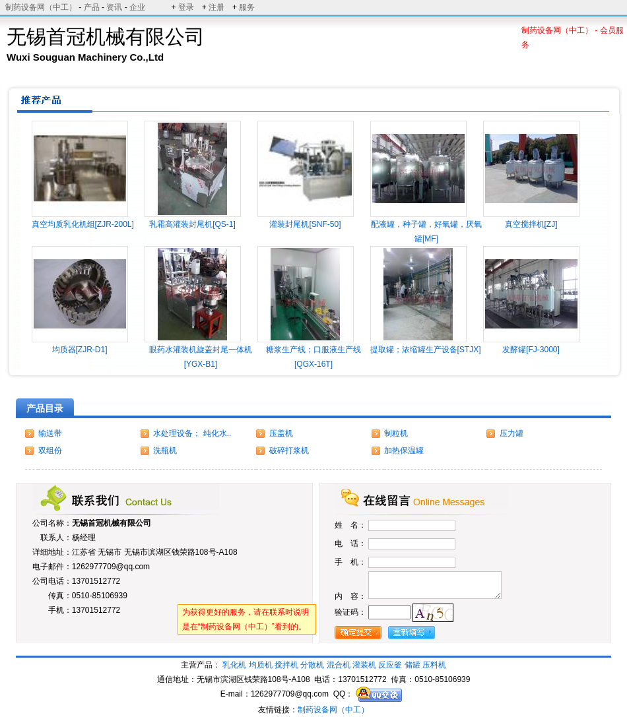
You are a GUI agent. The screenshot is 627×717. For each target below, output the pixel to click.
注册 (216, 7)
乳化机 (234, 665)
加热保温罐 (404, 450)
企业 (137, 7)
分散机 (312, 665)
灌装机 (364, 665)
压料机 (434, 665)
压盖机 (281, 433)
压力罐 (511, 433)
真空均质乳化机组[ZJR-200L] (83, 224)
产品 (92, 7)
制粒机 (396, 433)
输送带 (50, 433)
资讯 (114, 7)
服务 (247, 7)
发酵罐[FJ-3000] (531, 349)
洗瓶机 (165, 450)
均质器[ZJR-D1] (80, 349)
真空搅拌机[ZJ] (531, 224)
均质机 (261, 665)
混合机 (338, 665)
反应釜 (390, 665)
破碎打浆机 (289, 450)
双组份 (50, 450)
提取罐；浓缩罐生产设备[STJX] (425, 349)
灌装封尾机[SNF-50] (305, 224)
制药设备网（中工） (41, 7)
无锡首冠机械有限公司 (111, 523)
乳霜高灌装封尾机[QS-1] (192, 224)
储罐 (412, 665)
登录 (186, 7)
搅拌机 (286, 665)
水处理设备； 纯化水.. (192, 433)
